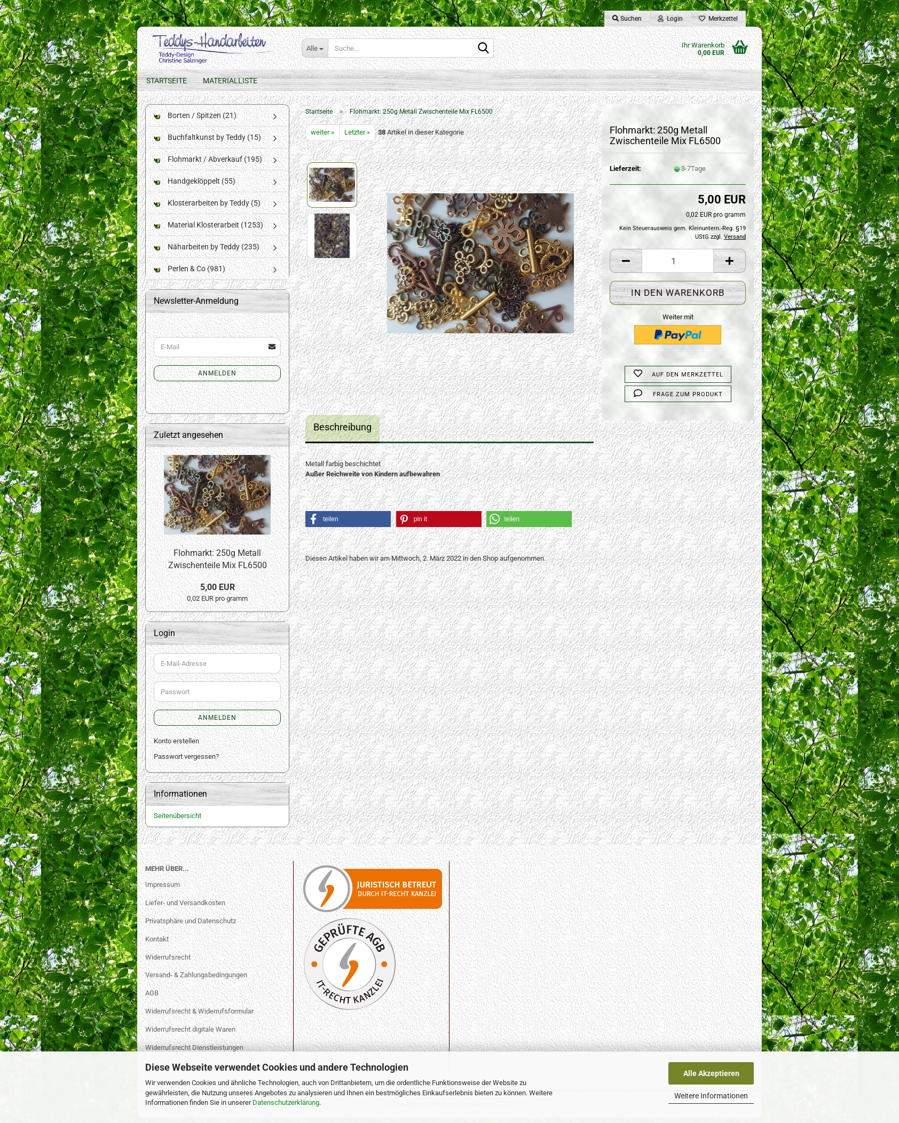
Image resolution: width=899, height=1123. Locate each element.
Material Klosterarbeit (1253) (208, 230)
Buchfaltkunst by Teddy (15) (207, 142)
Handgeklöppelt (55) (194, 186)
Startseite (166, 80)
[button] (626, 267)
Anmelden (217, 378)
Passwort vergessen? (186, 762)
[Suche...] (315, 48)
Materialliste (230, 80)
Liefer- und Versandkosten (185, 908)
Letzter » (357, 138)
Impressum (162, 890)
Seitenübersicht (177, 821)
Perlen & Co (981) (189, 274)
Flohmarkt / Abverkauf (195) (208, 164)
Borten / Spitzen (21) (195, 120)
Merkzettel (718, 18)
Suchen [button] (627, 18)
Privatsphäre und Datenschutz (190, 926)
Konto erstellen (176, 746)
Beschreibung (342, 432)
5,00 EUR (217, 592)
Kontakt (157, 944)
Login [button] (670, 18)
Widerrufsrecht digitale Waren (190, 1035)
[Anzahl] (678, 267)
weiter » (322, 138)
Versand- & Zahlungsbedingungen (196, 981)
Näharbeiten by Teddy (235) (206, 252)
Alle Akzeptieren (711, 1073)
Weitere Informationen (711, 1095)
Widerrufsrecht (168, 963)
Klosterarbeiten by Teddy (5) (207, 208)
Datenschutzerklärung (286, 1102)
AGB (152, 998)
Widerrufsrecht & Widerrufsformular (199, 1016)
